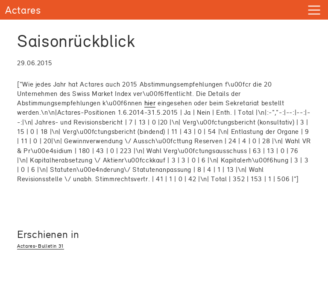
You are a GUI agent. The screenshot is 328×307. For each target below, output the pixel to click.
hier (150, 103)
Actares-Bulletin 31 (40, 246)
